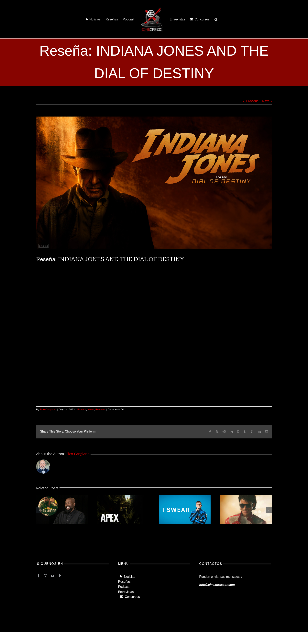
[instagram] (45, 575)
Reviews (100, 409)
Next (265, 101)
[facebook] (38, 575)
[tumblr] (59, 575)
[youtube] (52, 575)
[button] (215, 19)
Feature (81, 409)
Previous (252, 101)
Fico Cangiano (48, 409)
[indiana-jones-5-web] (154, 183)
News (91, 409)
